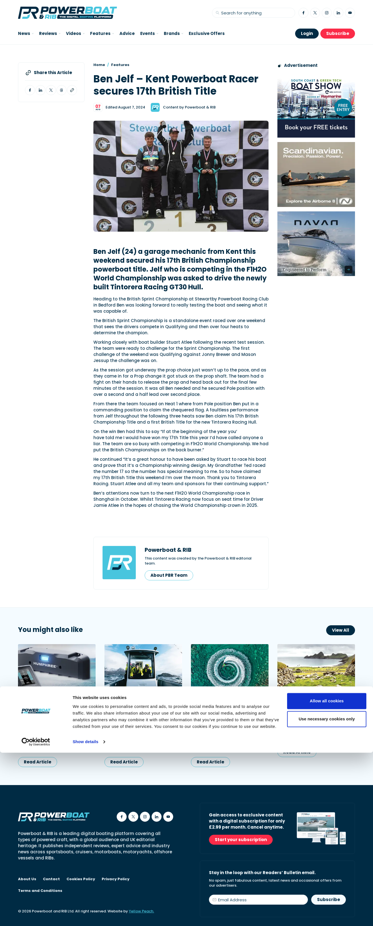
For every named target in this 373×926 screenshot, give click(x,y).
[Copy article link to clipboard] (72, 90)
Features (120, 64)
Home (99, 64)
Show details (85, 915)
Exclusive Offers (207, 33)
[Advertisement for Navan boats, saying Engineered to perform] (316, 243)
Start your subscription (241, 839)
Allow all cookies (327, 874)
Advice (127, 33)
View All (340, 630)
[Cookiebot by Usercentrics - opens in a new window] (36, 915)
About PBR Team (168, 575)
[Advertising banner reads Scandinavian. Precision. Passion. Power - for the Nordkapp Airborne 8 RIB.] (316, 174)
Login (307, 33)
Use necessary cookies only (327, 892)
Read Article (37, 762)
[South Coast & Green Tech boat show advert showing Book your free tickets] (316, 105)
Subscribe (337, 33)
